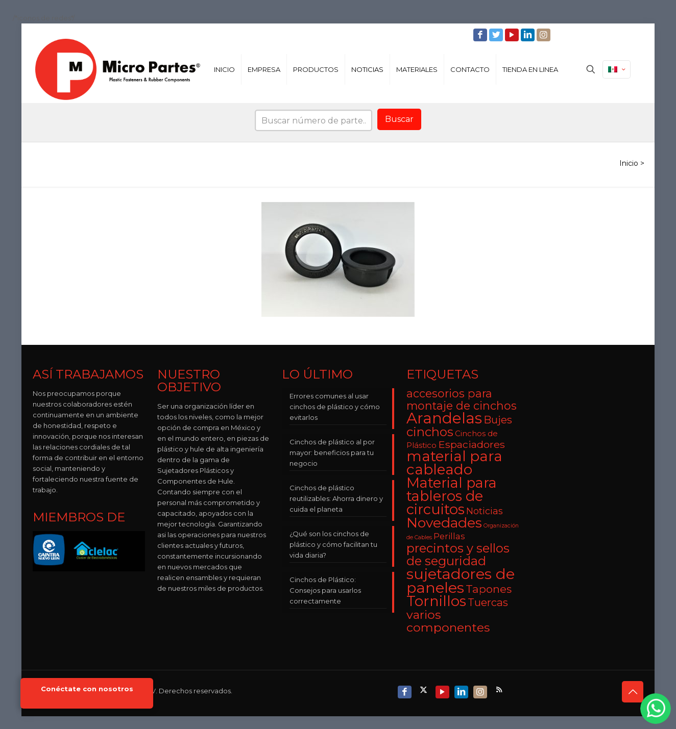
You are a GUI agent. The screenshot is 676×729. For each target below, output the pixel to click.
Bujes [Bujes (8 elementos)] (498, 419)
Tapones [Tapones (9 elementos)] (489, 589)
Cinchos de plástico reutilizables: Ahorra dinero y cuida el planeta (336, 498)
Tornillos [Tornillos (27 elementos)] (436, 601)
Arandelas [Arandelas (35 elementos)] (444, 418)
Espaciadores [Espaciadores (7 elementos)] (471, 444)
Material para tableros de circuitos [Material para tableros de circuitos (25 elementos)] (451, 496)
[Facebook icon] (481, 35)
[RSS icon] (500, 689)
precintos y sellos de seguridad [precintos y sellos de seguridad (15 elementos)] (458, 554)
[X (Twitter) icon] (424, 689)
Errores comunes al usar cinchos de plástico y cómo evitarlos (334, 406)
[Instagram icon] (544, 35)
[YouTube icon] (513, 35)
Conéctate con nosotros (87, 689)
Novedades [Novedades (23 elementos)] (444, 522)
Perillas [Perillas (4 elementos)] (449, 536)
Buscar (399, 119)
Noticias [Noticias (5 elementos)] (484, 511)
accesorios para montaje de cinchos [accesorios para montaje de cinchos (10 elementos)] (461, 399)
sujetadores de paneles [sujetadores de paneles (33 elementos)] (460, 580)
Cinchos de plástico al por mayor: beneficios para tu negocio (332, 452)
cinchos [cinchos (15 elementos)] (429, 431)
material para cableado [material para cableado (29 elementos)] (454, 462)
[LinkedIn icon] (529, 35)
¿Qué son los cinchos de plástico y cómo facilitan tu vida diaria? (333, 544)
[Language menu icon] (616, 69)
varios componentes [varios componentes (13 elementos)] (448, 621)
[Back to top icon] (632, 691)
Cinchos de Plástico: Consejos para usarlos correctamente (325, 590)
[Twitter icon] (497, 35)
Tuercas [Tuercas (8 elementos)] (488, 602)
